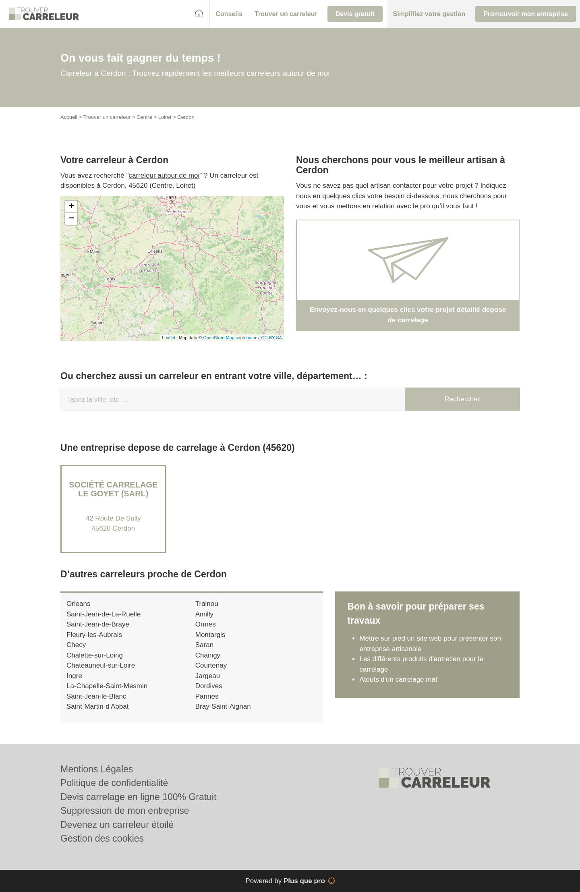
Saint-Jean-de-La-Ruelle (103, 614)
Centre (144, 117)
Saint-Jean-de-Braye (97, 624)
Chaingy (207, 655)
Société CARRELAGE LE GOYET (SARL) (113, 489)
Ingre (74, 676)
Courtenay (211, 665)
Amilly (204, 614)
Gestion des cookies (102, 838)
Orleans (78, 604)
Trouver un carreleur (106, 117)
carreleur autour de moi (164, 175)
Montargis (210, 635)
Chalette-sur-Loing (94, 655)
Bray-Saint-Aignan (223, 706)
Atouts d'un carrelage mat (398, 679)
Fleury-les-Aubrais (94, 635)
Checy (76, 645)
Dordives (208, 686)
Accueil (68, 117)
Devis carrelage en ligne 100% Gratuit (138, 797)
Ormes (205, 624)
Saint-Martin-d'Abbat (97, 706)
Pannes (207, 696)
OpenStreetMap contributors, (232, 337)
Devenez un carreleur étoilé (117, 824)
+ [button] (71, 207)
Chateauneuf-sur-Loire (100, 665)
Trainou (206, 604)
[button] (229, 14)
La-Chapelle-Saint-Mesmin (106, 686)
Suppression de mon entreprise (124, 810)
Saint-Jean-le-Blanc (96, 696)
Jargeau (207, 676)
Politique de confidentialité (114, 783)
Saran (204, 645)
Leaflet (168, 337)
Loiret (165, 117)
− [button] (71, 219)
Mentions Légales (96, 769)
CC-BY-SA (271, 337)
